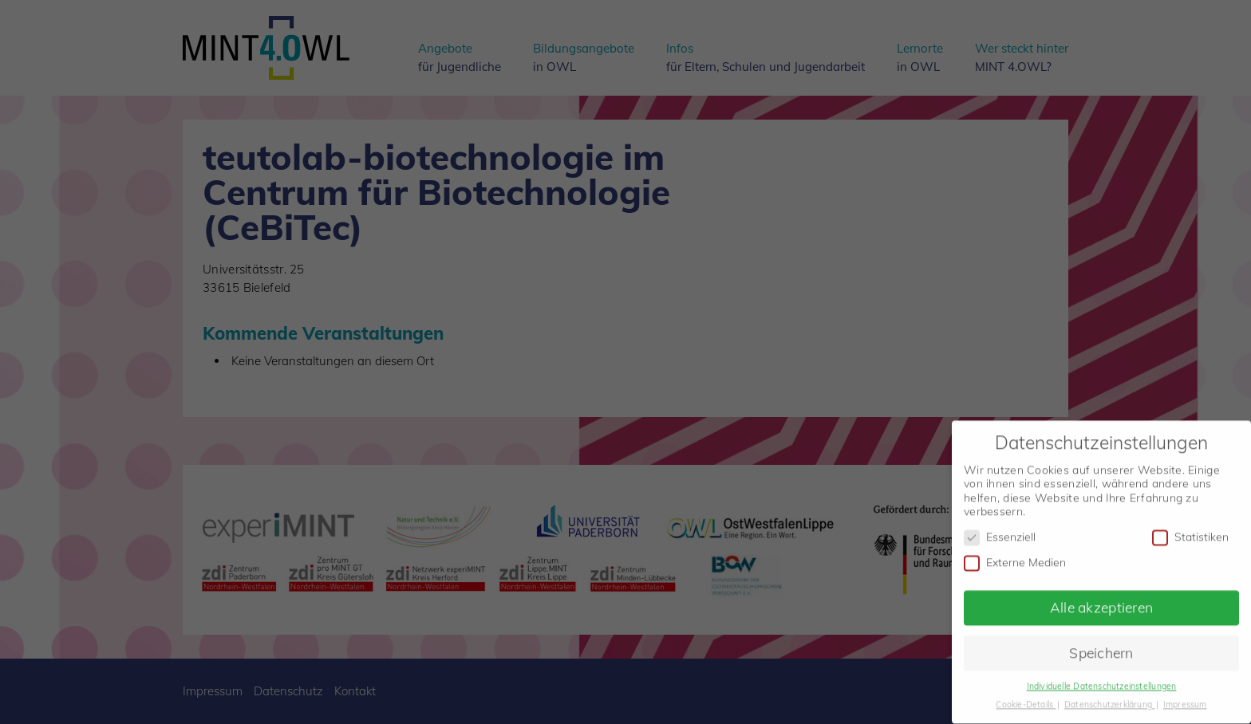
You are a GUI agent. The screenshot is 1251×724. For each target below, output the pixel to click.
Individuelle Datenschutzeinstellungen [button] (1102, 680)
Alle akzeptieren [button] (1101, 602)
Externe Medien (1015, 557)
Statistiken (1190, 531)
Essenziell (1000, 531)
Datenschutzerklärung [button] (1109, 698)
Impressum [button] (1185, 698)
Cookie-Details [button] (1026, 698)
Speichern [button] (1101, 646)
